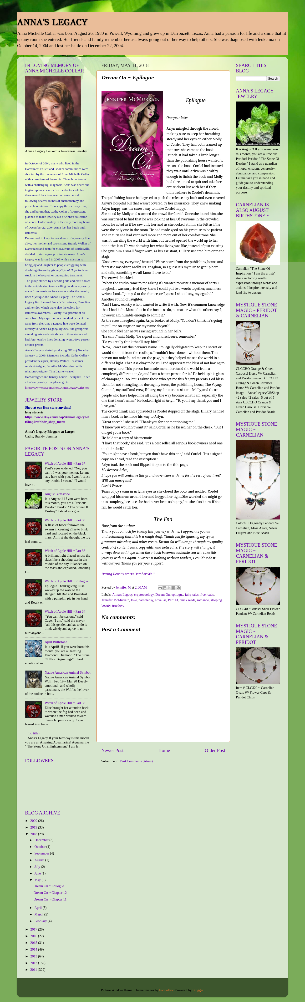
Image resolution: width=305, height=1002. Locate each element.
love (134, 600)
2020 (34, 821)
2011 (34, 969)
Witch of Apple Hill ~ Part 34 (65, 611)
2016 (34, 936)
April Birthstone (56, 642)
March (39, 914)
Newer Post (112, 750)
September (42, 853)
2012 (34, 963)
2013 (34, 956)
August (40, 860)
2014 (34, 949)
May (38, 880)
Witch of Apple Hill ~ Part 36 (65, 551)
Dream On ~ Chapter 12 (50, 893)
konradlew (166, 990)
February (41, 921)
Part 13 (173, 600)
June (38, 873)
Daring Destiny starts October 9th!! (128, 574)
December (42, 840)
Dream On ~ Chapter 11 (50, 899)
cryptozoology (144, 594)
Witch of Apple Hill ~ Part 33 (65, 703)
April (39, 908)
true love (118, 605)
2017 (34, 929)
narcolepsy (145, 600)
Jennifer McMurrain (115, 600)
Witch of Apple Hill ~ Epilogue (66, 581)
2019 (34, 827)
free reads (207, 594)
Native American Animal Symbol (68, 672)
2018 (34, 834)
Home (164, 750)
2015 (34, 943)
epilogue (177, 594)
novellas (160, 600)
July (38, 867)
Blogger (197, 990)
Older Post (215, 750)
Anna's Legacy (122, 594)
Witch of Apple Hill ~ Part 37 (65, 463)
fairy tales (191, 594)
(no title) (34, 733)
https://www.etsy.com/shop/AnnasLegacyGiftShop (57, 387)
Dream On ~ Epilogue (49, 886)
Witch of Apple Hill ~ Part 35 (65, 520)
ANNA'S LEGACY (52, 22)
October (40, 847)
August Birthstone (57, 494)
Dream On (162, 594)
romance (203, 600)
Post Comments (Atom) (136, 761)
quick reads (187, 600)
